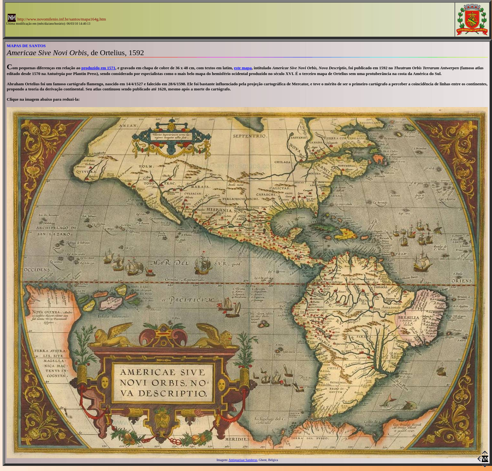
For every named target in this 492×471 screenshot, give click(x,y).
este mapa (243, 67)
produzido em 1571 (98, 67)
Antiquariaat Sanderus (243, 460)
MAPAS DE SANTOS (26, 45)
